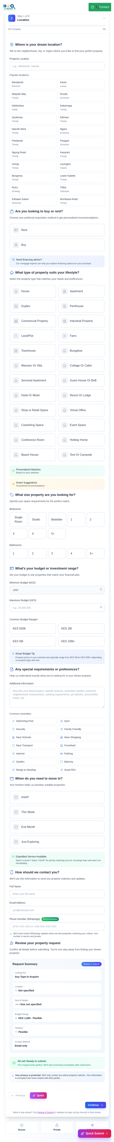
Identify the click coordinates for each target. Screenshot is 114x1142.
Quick (38, 1095)
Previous (18, 1095)
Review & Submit (45, 1112)
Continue (95, 1105)
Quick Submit (94, 1133)
